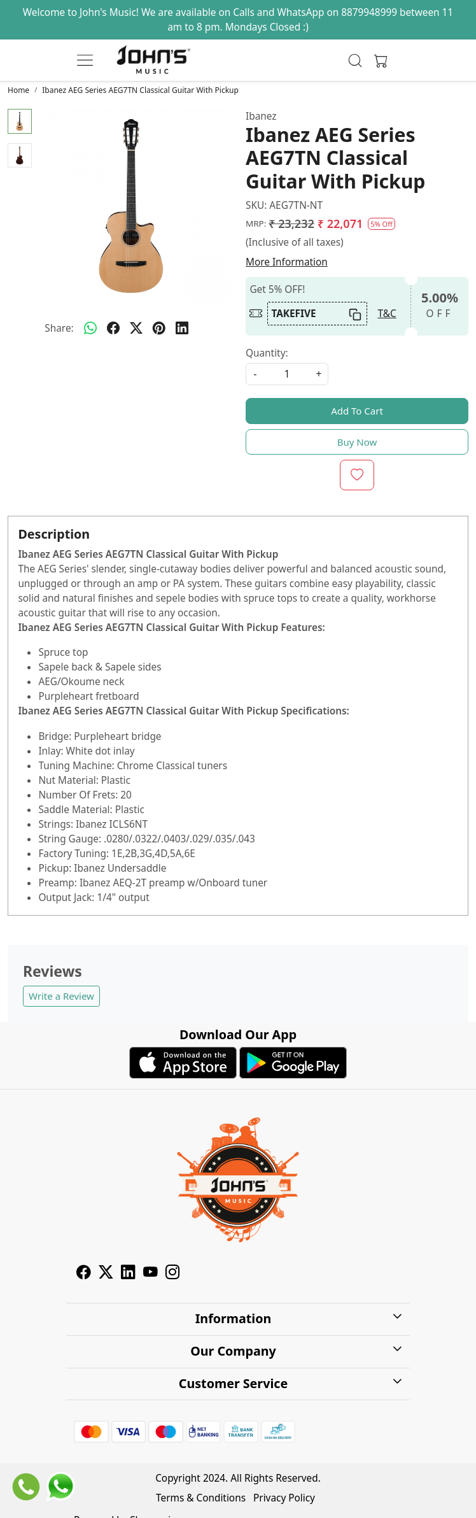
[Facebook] (84, 1274)
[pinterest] (159, 328)
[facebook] (113, 328)
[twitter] (136, 328)
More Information (287, 262)
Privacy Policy (284, 1498)
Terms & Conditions (201, 1498)
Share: (59, 328)
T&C (386, 313)
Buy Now (357, 442)
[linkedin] (182, 328)
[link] (355, 60)
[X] (106, 1274)
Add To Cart (357, 410)
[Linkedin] (128, 1274)
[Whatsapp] (90, 328)
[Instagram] (173, 1274)
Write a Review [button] (61, 996)
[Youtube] (150, 1274)
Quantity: (267, 353)
